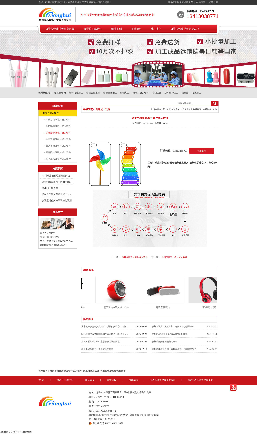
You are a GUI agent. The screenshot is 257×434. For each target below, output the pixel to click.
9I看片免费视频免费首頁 (60, 28)
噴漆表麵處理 (93, 93)
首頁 (169, 109)
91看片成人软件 (141, 93)
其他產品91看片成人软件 (58, 159)
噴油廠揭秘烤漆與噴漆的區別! (57, 200)
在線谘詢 (201, 151)
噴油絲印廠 (60, 93)
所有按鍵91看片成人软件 (58, 152)
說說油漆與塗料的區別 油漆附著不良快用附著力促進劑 (57, 182)
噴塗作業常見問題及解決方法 (57, 194)
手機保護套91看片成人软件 (174, 257)
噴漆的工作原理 (50, 188)
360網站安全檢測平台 (11, 432)
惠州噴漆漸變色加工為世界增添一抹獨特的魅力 (174, 349)
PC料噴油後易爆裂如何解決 (56, 175)
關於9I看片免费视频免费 (60, 37)
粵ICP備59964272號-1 (104, 419)
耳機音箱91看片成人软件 (58, 119)
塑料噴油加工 (76, 93)
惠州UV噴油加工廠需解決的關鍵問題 (169, 334)
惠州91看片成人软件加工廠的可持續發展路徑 (173, 326)
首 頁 (41, 380)
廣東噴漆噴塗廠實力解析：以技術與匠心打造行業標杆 (105, 326)
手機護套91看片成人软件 (58, 133)
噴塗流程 (136, 28)
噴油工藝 (156, 93)
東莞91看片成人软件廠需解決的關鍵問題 (100, 341)
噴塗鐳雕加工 (110, 93)
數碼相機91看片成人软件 (58, 146)
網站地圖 (213, 2)
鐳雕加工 (124, 93)
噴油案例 (116, 28)
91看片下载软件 (93, 28)
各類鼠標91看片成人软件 (58, 126)
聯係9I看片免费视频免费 (181, 2)
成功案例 (156, 28)
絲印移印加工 (171, 93)
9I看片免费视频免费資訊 (185, 28)
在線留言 (201, 2)
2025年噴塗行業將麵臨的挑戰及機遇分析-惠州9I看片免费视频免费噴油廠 (105, 334)
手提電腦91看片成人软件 (58, 139)
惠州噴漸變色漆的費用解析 (164, 341)
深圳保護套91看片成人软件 (135, 257)
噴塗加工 (196, 93)
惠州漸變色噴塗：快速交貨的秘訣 (97, 349)
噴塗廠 (185, 93)
